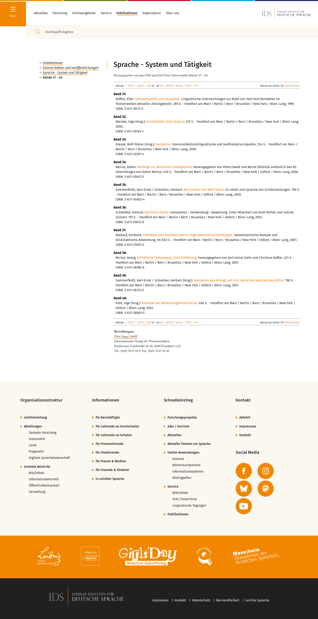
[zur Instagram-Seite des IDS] (266, 471)
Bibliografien (181, 478)
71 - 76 (193, 85)
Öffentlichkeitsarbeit (44, 485)
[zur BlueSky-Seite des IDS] (244, 488)
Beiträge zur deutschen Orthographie (165, 167)
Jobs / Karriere (178, 426)
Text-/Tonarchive (184, 499)
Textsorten (163, 144)
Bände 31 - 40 (52, 77)
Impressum (247, 426)
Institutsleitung (35, 417)
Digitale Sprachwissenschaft (49, 458)
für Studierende (107, 452)
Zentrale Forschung (42, 433)
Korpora (178, 459)
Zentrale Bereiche (37, 467)
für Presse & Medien (111, 461)
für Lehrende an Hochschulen (117, 426)
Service (173, 486)
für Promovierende (110, 444)
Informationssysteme (187, 471)
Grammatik (37, 439)
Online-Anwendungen (183, 452)
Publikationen (53, 63)
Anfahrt (244, 417)
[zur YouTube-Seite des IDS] (244, 506)
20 (286, 85)
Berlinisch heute (157, 212)
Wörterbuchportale (186, 465)
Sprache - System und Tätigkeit (65, 73)
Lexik (33, 445)
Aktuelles (175, 435)
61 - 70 (184, 85)
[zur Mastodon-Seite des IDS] (266, 488)
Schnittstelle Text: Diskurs (165, 122)
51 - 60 (174, 85)
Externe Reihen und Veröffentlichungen (71, 68)
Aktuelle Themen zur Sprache (189, 444)
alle (297, 85)
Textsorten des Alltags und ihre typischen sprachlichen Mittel (239, 280)
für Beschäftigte (108, 417)
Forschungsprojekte (182, 417)
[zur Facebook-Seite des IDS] (244, 471)
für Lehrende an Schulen (114, 435)
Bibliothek (36, 473)
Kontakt (245, 435)
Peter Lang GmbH (125, 336)
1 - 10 (127, 85)
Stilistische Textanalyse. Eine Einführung (167, 258)
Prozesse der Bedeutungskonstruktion (169, 303)
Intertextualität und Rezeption (157, 99)
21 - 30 (145, 85)
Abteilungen (33, 426)
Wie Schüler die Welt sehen (204, 190)
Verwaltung (37, 492)
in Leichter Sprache (110, 479)
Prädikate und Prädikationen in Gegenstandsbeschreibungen (187, 235)
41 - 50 (165, 85)
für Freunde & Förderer (112, 470)
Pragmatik (36, 451)
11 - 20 (136, 85)
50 (291, 85)
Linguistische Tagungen (189, 505)
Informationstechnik (44, 479)
